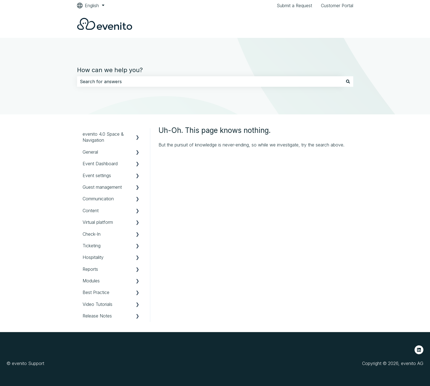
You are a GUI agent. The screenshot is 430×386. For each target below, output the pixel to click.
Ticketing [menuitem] (92, 245)
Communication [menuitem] (98, 198)
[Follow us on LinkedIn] (419, 349)
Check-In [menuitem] (92, 234)
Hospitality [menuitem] (93, 257)
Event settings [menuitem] (97, 175)
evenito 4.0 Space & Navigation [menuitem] (103, 137)
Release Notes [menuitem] (97, 316)
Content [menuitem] (91, 210)
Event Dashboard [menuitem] (100, 163)
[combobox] (210, 81)
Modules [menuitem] (91, 280)
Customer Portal (337, 5)
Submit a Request (294, 5)
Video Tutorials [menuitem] (97, 304)
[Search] (348, 81)
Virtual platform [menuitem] (98, 222)
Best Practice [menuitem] (96, 292)
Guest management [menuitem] (102, 187)
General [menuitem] (90, 152)
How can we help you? (110, 69)
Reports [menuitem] (90, 269)
